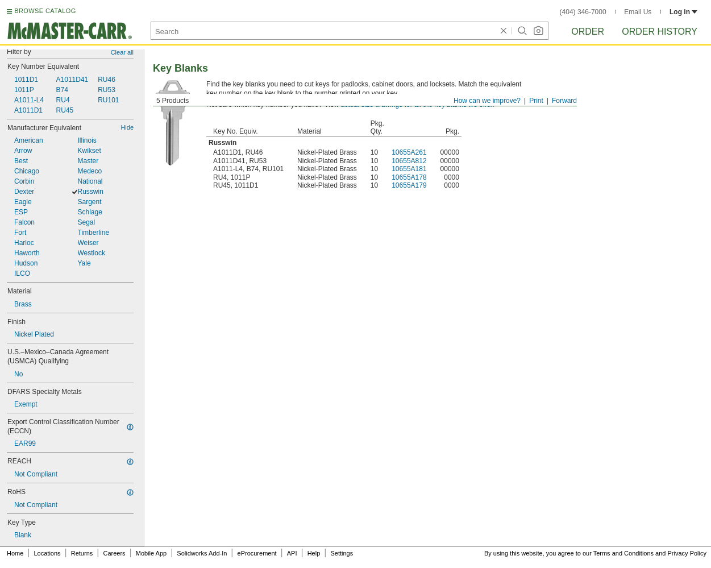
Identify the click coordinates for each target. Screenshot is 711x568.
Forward (564, 101)
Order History (659, 31)
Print (536, 101)
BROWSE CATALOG (45, 10)
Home (15, 553)
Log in (683, 12)
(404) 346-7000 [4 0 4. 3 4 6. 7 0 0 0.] (583, 12)
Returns (82, 553)
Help (314, 553)
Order (587, 31)
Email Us (637, 12)
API (292, 553)
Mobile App (151, 553)
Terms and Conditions (623, 553)
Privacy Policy (687, 553)
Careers (114, 553)
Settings (341, 553)
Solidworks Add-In (202, 553)
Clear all (122, 52)
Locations (47, 553)
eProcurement (257, 553)
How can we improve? (487, 101)
